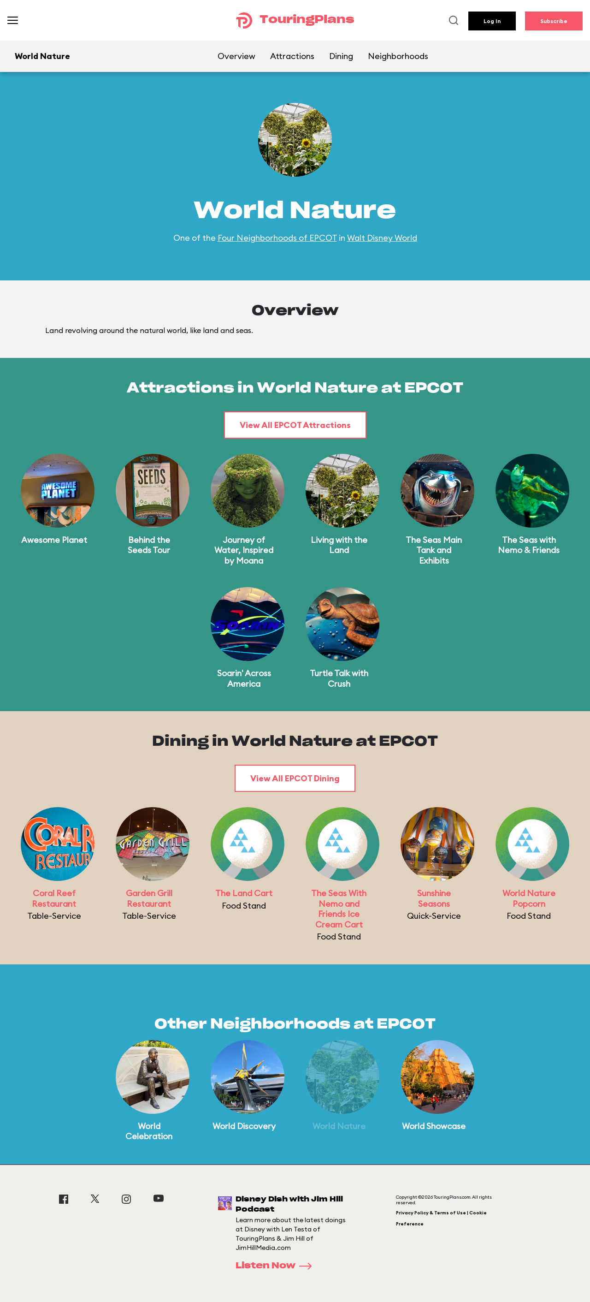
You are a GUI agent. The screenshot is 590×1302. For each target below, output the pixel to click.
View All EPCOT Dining (295, 778)
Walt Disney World (382, 237)
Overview (236, 56)
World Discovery (244, 1126)
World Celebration (148, 1131)
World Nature (339, 1126)
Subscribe (553, 21)
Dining (341, 56)
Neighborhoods (398, 56)
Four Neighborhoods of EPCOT (277, 237)
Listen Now (277, 1266)
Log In (492, 21)
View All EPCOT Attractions (295, 425)
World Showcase (434, 1126)
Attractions (292, 56)
